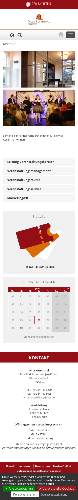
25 (39, 319)
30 (21, 327)
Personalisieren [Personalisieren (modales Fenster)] (25, 494)
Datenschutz (42, 466)
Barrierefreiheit (62, 466)
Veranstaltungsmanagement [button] (29, 171)
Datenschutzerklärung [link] (54, 494)
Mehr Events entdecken (39, 337)
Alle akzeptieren (19, 488)
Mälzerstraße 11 (39, 378)
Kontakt (11, 466)
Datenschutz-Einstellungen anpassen (39, 471)
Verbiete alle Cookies (56, 488)
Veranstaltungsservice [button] (24, 189)
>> (67, 288)
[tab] (39, 162)
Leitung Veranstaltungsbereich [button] (30, 162)
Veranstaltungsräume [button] (24, 180)
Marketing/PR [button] (17, 198)
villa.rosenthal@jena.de (39, 397)
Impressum (25, 466)
